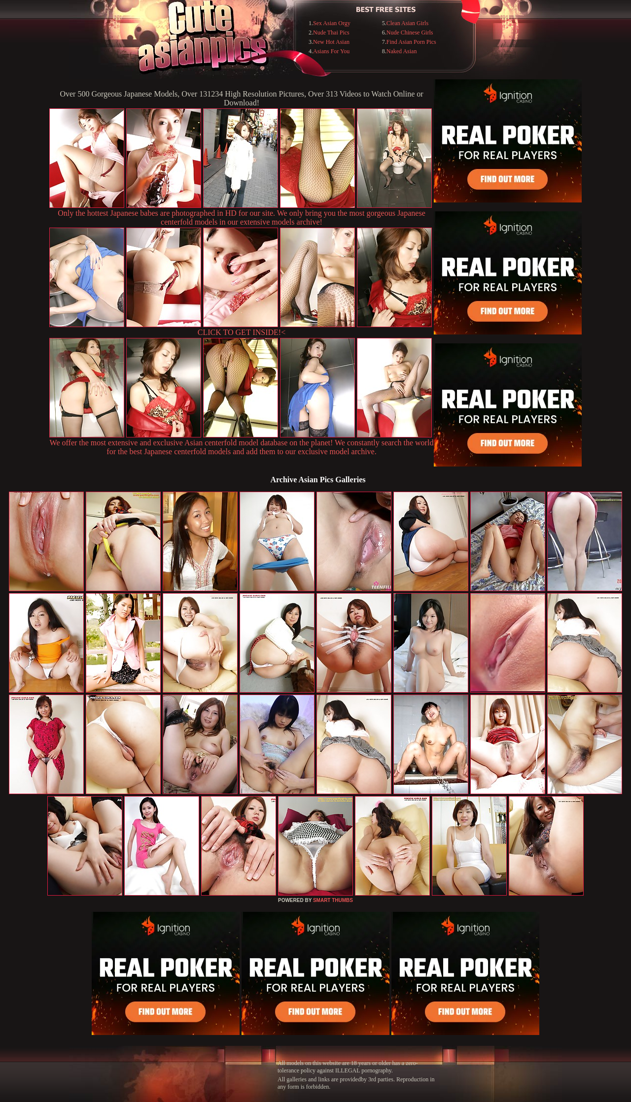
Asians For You (331, 51)
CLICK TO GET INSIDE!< (241, 332)
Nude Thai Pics (331, 32)
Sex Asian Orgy (332, 23)
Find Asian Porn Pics (411, 41)
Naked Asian (401, 51)
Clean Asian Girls (407, 23)
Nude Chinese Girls (409, 32)
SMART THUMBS (333, 900)
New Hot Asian (331, 41)
